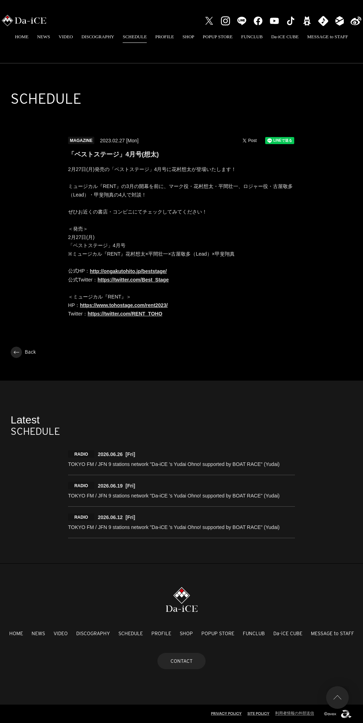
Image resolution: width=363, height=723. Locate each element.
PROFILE (164, 36)
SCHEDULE (135, 36)
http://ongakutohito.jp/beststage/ (128, 271)
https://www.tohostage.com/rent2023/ (124, 305)
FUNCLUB (252, 36)
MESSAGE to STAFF (327, 36)
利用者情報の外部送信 (294, 713)
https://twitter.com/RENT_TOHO (125, 314)
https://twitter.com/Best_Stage (133, 280)
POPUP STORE (218, 36)
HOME (21, 36)
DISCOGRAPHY (98, 36)
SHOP (188, 36)
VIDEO (65, 36)
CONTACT (181, 661)
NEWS (43, 36)
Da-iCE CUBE (285, 36)
